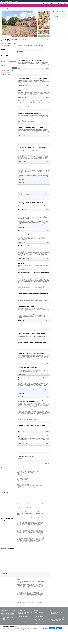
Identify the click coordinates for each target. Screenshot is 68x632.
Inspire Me (36, 623)
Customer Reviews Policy (39, 619)
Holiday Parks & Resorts (45, 3)
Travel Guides (64, 3)
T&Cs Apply (34, 6)
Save (45, 39)
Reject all (52, 628)
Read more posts (53, 621)
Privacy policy (37, 613)
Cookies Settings (45, 628)
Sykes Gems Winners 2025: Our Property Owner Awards (57, 617)
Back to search (5, 8)
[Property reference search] (12, 3)
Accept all (58, 628)
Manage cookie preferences (39, 616)
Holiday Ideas (59, 3)
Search (14, 68)
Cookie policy (37, 615)
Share (49, 39)
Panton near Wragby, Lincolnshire (12, 40)
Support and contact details (39, 612)
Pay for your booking (38, 620)
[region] (34, 628)
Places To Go (51, 3)
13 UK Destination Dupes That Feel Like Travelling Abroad (57, 613)
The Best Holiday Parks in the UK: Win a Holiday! (57, 615)
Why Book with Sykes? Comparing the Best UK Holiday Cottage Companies (57, 620)
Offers (55, 3)
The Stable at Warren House (10, 39)
